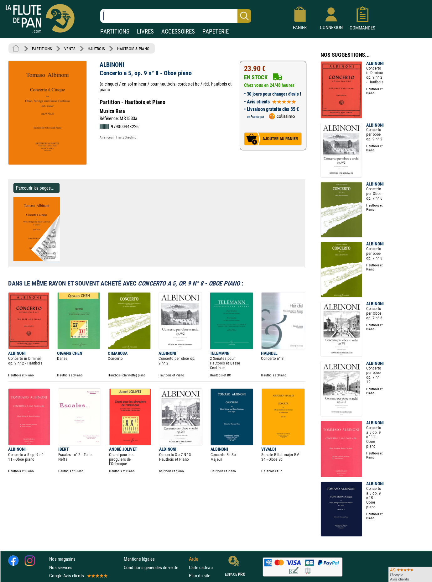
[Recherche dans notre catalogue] (175, 16)
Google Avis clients (78, 575)
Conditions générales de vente (155, 567)
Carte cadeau (201, 567)
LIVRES (145, 31)
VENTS (69, 48)
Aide (193, 559)
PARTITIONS (114, 31)
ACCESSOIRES (178, 31)
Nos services (60, 567)
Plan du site (199, 575)
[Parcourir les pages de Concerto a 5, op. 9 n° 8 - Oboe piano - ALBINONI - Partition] (57, 259)
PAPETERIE (215, 31)
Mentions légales (139, 559)
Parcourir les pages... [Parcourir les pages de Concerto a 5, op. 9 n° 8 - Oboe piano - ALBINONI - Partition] (35, 188)
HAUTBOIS (96, 48)
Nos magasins (62, 559)
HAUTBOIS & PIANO (133, 48)
